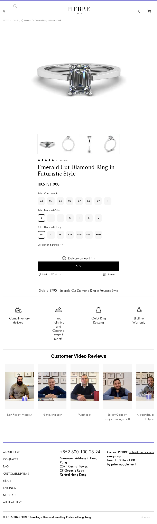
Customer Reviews (16, 472)
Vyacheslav (84, 413)
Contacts (10, 458)
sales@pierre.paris (141, 451)
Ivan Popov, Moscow (19, 413)
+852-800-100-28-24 (80, 451)
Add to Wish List (52, 273)
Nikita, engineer (52, 413)
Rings (7, 479)
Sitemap (146, 516)
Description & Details (48, 244)
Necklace (10, 494)
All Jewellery (12, 501)
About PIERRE (12, 451)
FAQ (6, 465)
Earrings (9, 487)
